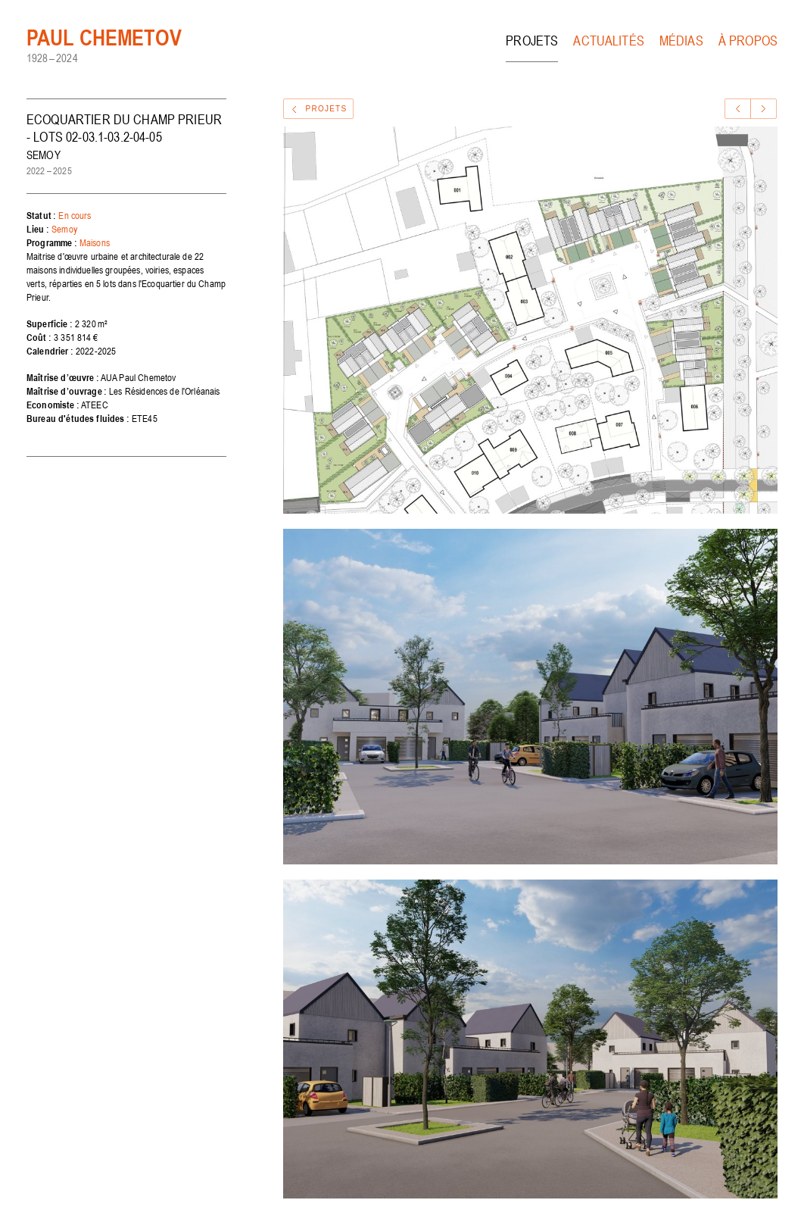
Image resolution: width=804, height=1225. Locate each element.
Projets (532, 40)
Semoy (64, 229)
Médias (681, 40)
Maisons (94, 242)
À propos (748, 40)
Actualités (608, 40)
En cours (74, 215)
